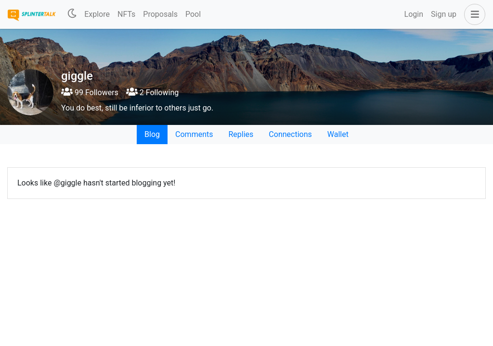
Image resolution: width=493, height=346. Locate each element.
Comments (194, 134)
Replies (240, 134)
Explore (97, 14)
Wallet (338, 134)
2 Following (152, 92)
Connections (290, 134)
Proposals (160, 14)
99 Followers (89, 92)
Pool (193, 14)
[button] (472, 14)
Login (413, 14)
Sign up (443, 14)
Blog (152, 134)
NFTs (126, 14)
